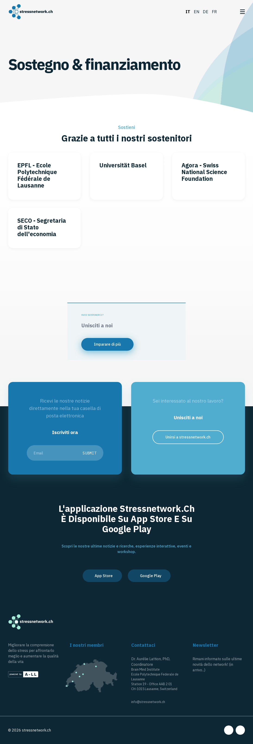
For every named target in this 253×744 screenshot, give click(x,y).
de (205, 11)
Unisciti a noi (97, 325)
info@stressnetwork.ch (148, 702)
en (196, 11)
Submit (90, 453)
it (188, 11)
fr (214, 11)
